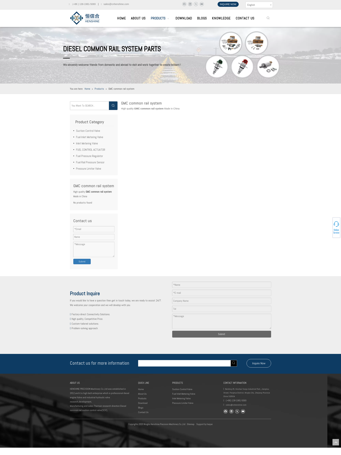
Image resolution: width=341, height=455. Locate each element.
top (335, 442)
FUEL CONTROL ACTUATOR (90, 150)
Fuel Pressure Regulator (89, 156)
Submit (82, 261)
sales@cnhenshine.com (236, 405)
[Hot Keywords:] (268, 18)
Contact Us (143, 412)
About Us (142, 393)
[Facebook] (184, 4)
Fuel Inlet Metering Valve (89, 137)
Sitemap (190, 424)
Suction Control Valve (88, 131)
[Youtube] (201, 4)
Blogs (140, 407)
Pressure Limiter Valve (88, 168)
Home (141, 389)
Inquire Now (258, 363)
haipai (210, 424)
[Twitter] (196, 4)
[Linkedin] (190, 4)
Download (142, 403)
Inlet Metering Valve (87, 143)
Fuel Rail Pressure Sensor (90, 162)
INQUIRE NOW (228, 4)
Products (142, 398)
